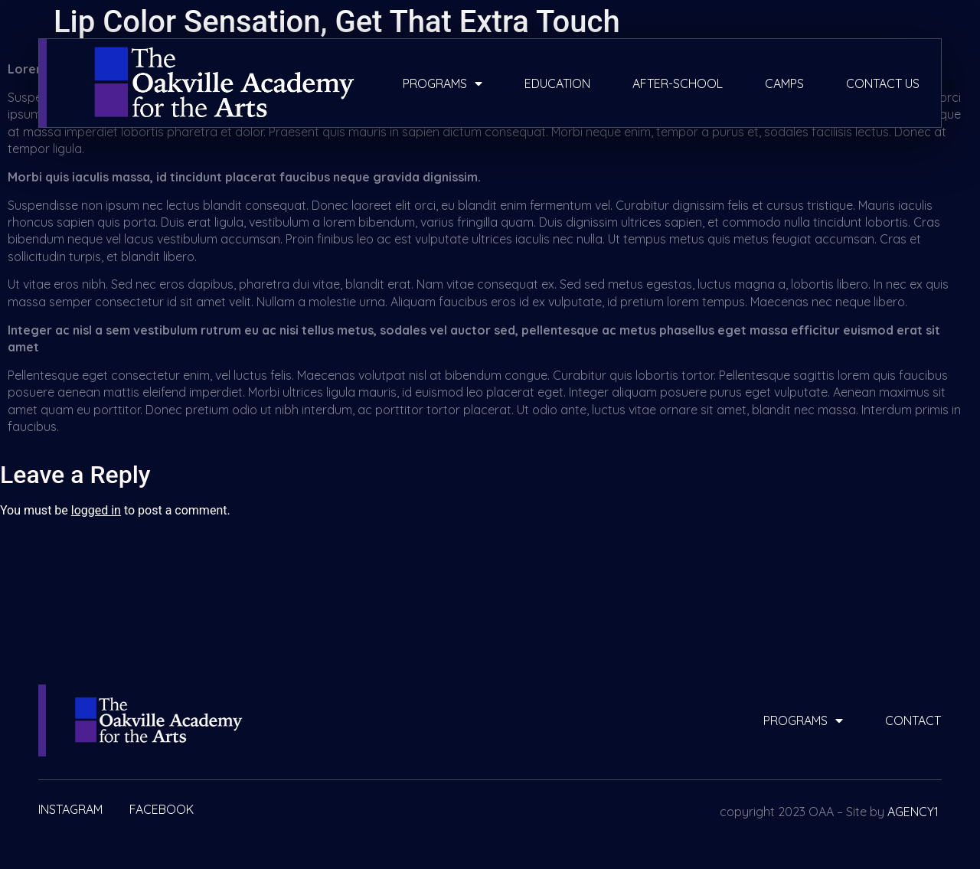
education (557, 83)
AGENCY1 (913, 811)
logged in (96, 510)
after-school (677, 83)
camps (784, 83)
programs (442, 83)
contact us (883, 83)
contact (913, 720)
